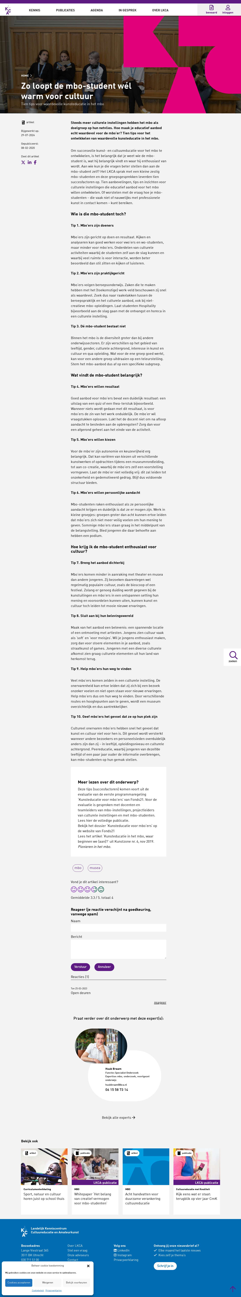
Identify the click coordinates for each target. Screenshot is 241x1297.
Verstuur (80, 967)
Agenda (97, 10)
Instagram (123, 1255)
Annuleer (104, 967)
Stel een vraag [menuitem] (77, 1250)
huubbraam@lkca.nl (116, 1085)
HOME (26, 75)
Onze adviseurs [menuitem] (78, 1255)
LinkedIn (121, 1250)
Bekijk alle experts (118, 1118)
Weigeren (47, 1282)
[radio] (74, 890)
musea (95, 868)
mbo (78, 868)
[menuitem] (34, 9)
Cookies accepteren (19, 1282)
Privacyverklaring (54, 1291)
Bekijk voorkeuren (76, 1282)
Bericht (118, 947)
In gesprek (127, 10)
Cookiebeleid (38, 1291)
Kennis (34, 10)
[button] (88, 1266)
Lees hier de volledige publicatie (103, 821)
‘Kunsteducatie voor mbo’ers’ (129, 826)
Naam (118, 926)
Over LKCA (160, 10)
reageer (160, 1002)
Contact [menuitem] (73, 1260)
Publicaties (65, 10)
